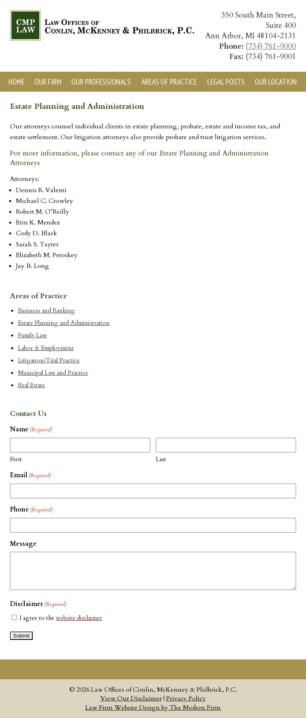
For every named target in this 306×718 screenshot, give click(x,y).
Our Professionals (101, 82)
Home (16, 82)
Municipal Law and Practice (53, 373)
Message (23, 543)
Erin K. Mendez (38, 222)
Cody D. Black (36, 233)
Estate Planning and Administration (64, 323)
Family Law (32, 335)
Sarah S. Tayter (37, 244)
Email (30, 475)
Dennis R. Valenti (41, 190)
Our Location (276, 82)
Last (161, 459)
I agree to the (61, 618)
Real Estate (31, 385)
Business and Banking (46, 311)
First (16, 459)
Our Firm (47, 82)
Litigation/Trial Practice (49, 360)
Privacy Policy (186, 698)
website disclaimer (79, 618)
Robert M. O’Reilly (42, 211)
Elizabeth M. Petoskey (47, 255)
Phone (31, 510)
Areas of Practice (169, 82)
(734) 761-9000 (270, 46)
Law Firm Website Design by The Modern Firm (153, 707)
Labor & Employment (46, 348)
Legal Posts (226, 82)
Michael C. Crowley (44, 201)
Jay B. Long (32, 266)
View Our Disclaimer (131, 698)
